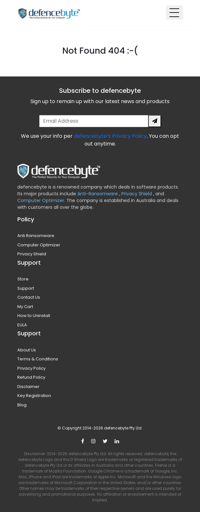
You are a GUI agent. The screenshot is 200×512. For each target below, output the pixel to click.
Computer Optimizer (38, 245)
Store (23, 279)
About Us (26, 350)
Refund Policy (31, 377)
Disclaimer (28, 387)
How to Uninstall (33, 316)
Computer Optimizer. (41, 200)
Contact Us (28, 297)
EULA (22, 325)
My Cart (25, 307)
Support (25, 288)
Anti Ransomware (35, 236)
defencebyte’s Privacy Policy (110, 136)
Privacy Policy (31, 368)
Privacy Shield (137, 193)
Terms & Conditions (37, 359)
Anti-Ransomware (98, 193)
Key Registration (34, 396)
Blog (22, 405)
